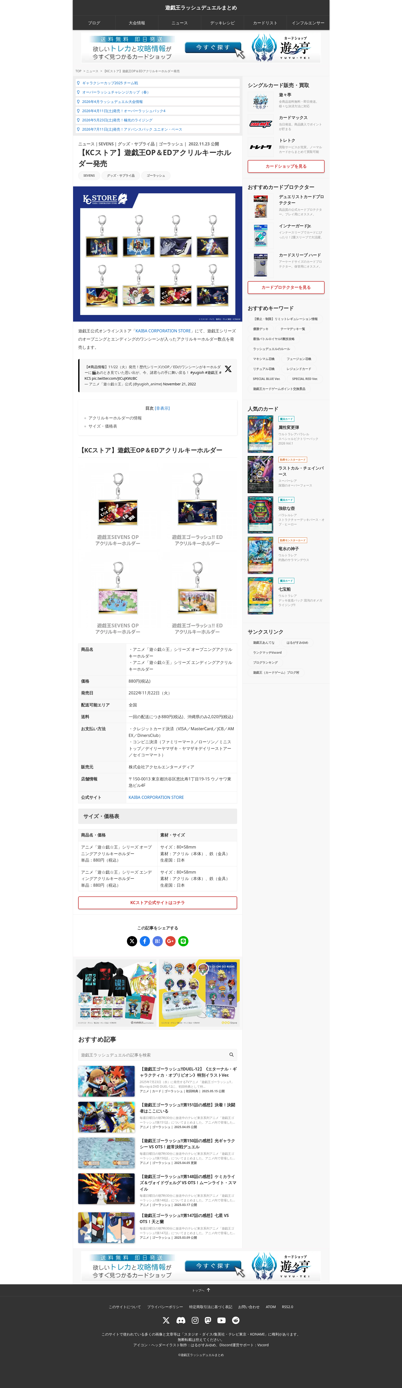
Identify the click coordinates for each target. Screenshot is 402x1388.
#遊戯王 (211, 372)
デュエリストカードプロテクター (301, 200)
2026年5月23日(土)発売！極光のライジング (115, 120)
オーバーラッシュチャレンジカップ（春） (113, 92)
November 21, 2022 (179, 384)
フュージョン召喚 (299, 359)
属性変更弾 (288, 427)
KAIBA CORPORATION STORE (163, 331)
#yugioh (197, 372)
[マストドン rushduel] (208, 1320)
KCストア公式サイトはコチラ (157, 902)
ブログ (94, 23)
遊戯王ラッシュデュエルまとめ (201, 7)
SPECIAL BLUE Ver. (266, 379)
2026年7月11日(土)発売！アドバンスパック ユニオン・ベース (129, 129)
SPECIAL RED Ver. (305, 379)
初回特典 (192, 1091)
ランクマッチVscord (267, 652)
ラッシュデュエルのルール (271, 349)
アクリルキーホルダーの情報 (115, 418)
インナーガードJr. (295, 226)
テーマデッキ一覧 (292, 329)
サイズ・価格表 (102, 426)
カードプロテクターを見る (286, 287)
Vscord (263, 1344)
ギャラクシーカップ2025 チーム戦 (107, 82)
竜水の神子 (288, 549)
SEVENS (106, 144)
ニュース (180, 23)
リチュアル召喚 (264, 369)
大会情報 (137, 23)
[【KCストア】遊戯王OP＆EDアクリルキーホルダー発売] (132, 941)
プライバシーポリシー (165, 1306)
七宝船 (284, 589)
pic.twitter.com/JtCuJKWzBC (114, 378)
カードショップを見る (286, 166)
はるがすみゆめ (297, 642)
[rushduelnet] (195, 1320)
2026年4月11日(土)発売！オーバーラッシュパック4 (121, 110)
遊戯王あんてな (264, 642)
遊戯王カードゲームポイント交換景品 (279, 389)
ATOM (271, 1306)
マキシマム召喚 (264, 359)
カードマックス (293, 117)
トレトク (287, 140)
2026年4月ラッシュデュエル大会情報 (110, 101)
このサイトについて (125, 1306)
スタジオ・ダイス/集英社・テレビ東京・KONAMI (224, 1334)
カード (156, 1091)
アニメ (144, 1091)
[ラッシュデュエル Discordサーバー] (181, 1320)
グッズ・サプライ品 (136, 144)
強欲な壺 (286, 508)
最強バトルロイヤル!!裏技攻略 (274, 339)
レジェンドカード (299, 369)
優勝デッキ (260, 329)
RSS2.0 (287, 1306)
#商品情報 (96, 366)
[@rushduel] (166, 1320)
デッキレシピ (222, 23)
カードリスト (265, 23)
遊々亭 (285, 95)
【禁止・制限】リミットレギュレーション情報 (285, 319)
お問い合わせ (249, 1306)
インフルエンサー (308, 23)
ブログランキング (265, 662)
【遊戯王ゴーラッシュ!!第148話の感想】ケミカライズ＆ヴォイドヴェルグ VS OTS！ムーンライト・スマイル (188, 1183)
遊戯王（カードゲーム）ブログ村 (276, 672)
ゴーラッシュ (171, 144)
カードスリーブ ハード (300, 255)
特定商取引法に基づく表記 (210, 1306)
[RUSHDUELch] (221, 1320)
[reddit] (236, 1320)
